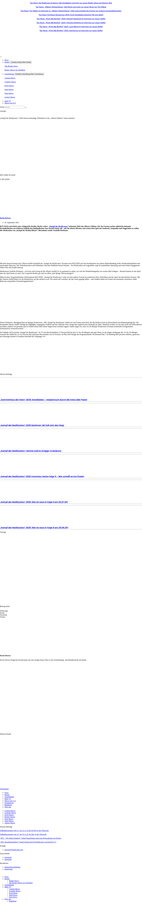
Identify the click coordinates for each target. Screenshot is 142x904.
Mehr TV (7, 887)
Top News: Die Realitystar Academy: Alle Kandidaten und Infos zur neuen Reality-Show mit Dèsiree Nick (71, 3)
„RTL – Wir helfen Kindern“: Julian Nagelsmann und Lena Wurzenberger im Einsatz (30, 838)
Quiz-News (13, 897)
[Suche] (26, 107)
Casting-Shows (14, 889)
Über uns (7, 899)
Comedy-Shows (14, 891)
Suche (2, 107)
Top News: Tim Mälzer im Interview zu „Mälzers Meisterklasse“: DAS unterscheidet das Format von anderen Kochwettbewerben (71, 11)
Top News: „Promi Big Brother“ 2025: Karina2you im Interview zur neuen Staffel (71, 30)
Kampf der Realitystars (59, 226)
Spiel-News (13, 895)
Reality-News (14, 881)
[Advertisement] (46, 247)
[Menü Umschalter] (1, 56)
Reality (7, 879)
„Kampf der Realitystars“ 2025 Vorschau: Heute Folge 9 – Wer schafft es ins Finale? (42, 476)
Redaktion (12, 901)
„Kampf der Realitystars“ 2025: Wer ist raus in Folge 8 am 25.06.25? (34, 527)
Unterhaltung (9, 885)
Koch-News (13, 893)
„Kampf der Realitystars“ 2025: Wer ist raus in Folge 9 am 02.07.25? (34, 502)
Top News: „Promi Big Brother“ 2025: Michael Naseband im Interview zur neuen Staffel (71, 19)
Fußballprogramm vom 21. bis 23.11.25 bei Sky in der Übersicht (23, 834)
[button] (71, 611)
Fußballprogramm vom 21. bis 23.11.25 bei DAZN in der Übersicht (24, 831)
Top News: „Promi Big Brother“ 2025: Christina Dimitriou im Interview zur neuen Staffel (71, 23)
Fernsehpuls (4, 789)
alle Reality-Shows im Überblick (21, 883)
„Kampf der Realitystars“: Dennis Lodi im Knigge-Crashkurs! (30, 450)
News (6, 877)
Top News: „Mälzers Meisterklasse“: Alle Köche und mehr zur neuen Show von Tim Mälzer (71, 7)
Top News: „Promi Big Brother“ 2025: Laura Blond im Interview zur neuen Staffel (71, 26)
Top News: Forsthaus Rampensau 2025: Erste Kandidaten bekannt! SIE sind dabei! (71, 15)
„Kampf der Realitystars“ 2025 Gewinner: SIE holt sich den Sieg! (32, 425)
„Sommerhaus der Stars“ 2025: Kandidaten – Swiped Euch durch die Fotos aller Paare (43, 399)
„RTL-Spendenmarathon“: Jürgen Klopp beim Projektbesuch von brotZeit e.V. (28, 842)
